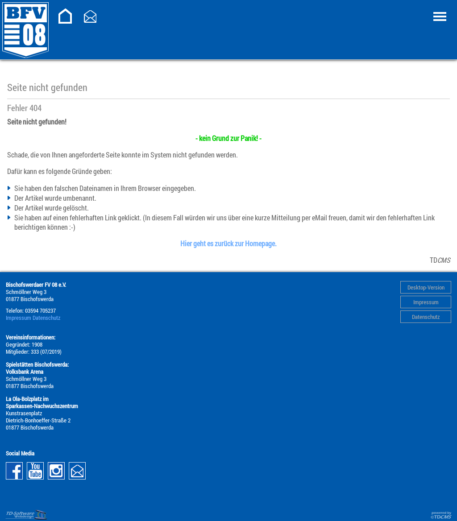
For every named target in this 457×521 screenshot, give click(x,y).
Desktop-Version (426, 287)
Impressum (426, 302)
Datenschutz (426, 316)
